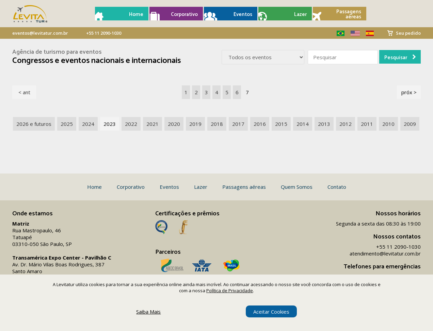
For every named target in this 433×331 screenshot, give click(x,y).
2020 (174, 123)
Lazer (300, 14)
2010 (388, 123)
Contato (336, 186)
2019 (195, 123)
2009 (410, 123)
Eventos (243, 14)
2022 (131, 123)
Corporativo (184, 14)
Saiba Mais (148, 311)
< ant (24, 92)
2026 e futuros (33, 123)
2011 (367, 123)
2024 (88, 123)
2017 (238, 123)
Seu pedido (408, 33)
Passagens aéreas (348, 14)
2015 (281, 123)
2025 (67, 123)
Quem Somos (296, 186)
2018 (217, 123)
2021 (152, 123)
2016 (260, 123)
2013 (324, 123)
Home (136, 14)
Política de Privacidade (229, 290)
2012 (345, 123)
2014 (302, 123)
